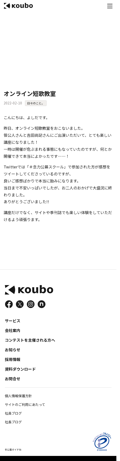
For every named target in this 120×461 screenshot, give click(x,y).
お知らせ (12, 350)
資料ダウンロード (20, 369)
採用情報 (12, 359)
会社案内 (12, 330)
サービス (12, 321)
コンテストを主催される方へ (30, 340)
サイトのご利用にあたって (25, 404)
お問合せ (12, 379)
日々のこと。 (36, 103)
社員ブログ (13, 413)
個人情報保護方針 (18, 395)
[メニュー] (109, 6)
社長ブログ (13, 421)
